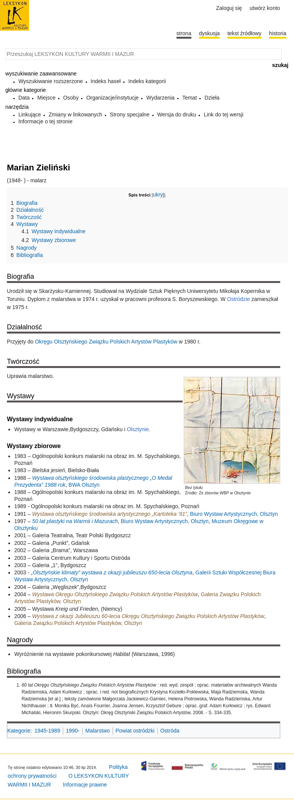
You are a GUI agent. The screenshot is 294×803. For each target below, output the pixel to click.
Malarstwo (97, 731)
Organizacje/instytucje (112, 98)
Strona (183, 33)
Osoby (70, 98)
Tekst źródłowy (244, 33)
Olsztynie (138, 429)
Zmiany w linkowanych (75, 114)
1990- (73, 731)
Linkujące (29, 114)
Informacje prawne (85, 785)
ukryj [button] (158, 194)
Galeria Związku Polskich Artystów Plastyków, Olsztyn (78, 623)
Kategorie (18, 731)
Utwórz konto (265, 8)
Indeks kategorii (147, 81)
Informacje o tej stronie (45, 121)
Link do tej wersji (223, 114)
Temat (189, 98)
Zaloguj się (229, 8)
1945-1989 (47, 731)
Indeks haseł (106, 81)
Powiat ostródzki (135, 731)
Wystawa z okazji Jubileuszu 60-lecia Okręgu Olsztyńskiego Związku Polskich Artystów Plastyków (148, 616)
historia (277, 33)
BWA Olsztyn (84, 485)
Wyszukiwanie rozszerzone (50, 81)
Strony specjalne (130, 114)
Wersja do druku (176, 114)
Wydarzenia (160, 98)
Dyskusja (209, 33)
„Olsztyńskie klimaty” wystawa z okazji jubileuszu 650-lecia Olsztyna (112, 572)
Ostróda (170, 731)
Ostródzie (238, 299)
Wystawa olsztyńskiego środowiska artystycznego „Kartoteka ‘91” (109, 514)
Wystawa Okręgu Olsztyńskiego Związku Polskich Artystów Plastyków (115, 594)
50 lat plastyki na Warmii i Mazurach (75, 521)
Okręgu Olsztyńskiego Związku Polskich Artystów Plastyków (106, 342)
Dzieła (211, 98)
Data (24, 98)
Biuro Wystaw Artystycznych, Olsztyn (234, 514)
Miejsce (46, 98)
